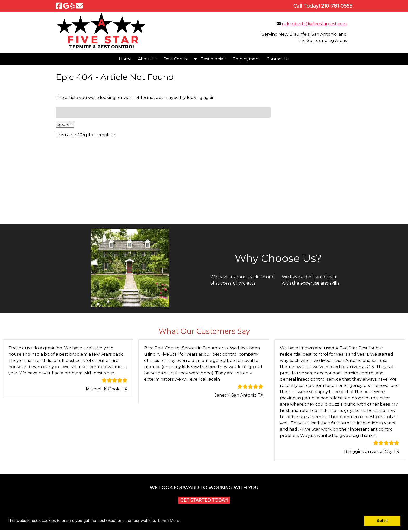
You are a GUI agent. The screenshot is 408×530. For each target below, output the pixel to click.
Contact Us (277, 59)
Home (125, 59)
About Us (147, 59)
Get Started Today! (204, 500)
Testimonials (213, 59)
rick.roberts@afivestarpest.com (314, 23)
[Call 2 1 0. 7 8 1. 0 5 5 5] (336, 6)
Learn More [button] (168, 520)
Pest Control (177, 59)
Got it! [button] (382, 521)
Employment (246, 59)
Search (65, 124)
